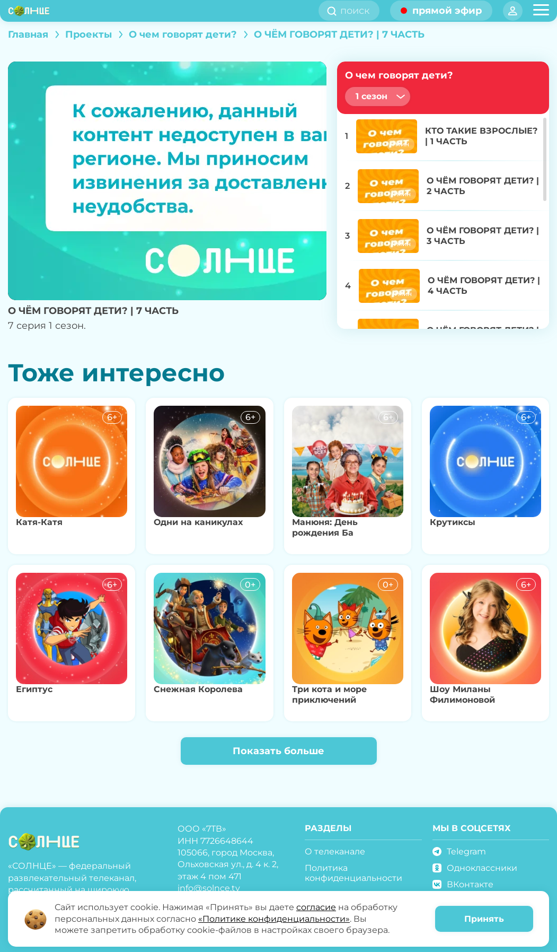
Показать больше (278, 751)
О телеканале (335, 851)
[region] (443, 220)
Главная (28, 34)
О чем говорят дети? (183, 34)
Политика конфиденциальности (353, 873)
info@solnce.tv (209, 888)
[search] (358, 11)
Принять (484, 919)
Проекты (88, 34)
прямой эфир (447, 10)
